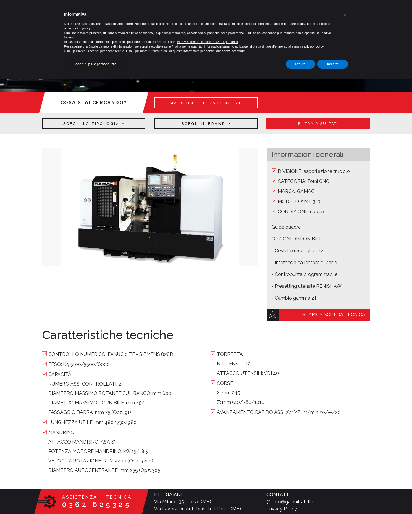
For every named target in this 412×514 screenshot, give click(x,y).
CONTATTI (278, 494)
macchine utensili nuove (206, 103)
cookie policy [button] (81, 28)
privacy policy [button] (313, 46)
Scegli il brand (204, 123)
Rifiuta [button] (300, 64)
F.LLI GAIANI (168, 494)
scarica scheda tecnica (333, 314)
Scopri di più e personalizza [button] (95, 64)
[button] (345, 14)
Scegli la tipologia (92, 123)
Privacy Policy (281, 509)
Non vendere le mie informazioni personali (207, 42)
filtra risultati (318, 123)
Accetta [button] (333, 64)
